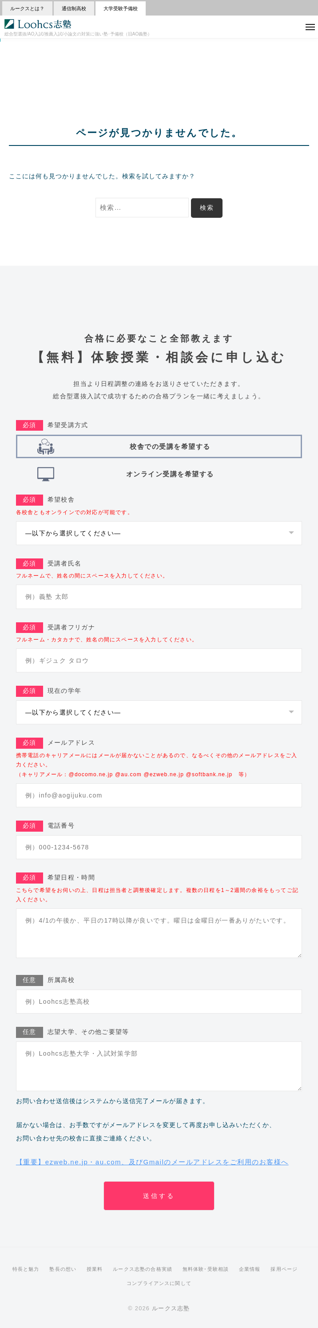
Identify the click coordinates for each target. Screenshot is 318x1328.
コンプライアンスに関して (159, 1283)
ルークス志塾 (171, 1308)
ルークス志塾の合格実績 (142, 1269)
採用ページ (284, 1269)
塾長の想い (62, 1269)
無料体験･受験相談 (206, 1269)
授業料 (95, 1269)
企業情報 (250, 1269)
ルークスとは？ (27, 8)
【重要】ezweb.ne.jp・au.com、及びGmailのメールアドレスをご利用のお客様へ (152, 1162)
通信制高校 (74, 8)
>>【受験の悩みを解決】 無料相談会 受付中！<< (158, 45)
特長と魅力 (26, 1269)
